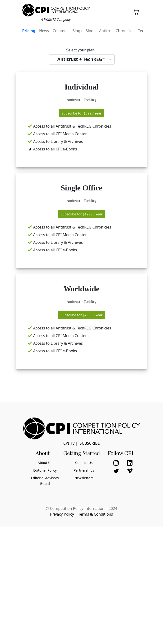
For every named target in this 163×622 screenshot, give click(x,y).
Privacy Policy (62, 514)
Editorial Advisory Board (45, 481)
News (44, 30)
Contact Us (84, 462)
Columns (60, 30)
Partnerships (84, 470)
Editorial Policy (45, 470)
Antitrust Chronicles (116, 30)
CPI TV (69, 443)
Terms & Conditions (95, 514)
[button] (136, 12)
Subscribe (90, 443)
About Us (45, 462)
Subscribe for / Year (81, 113)
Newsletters (83, 478)
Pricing (28, 30)
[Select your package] (82, 59)
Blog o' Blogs (83, 30)
